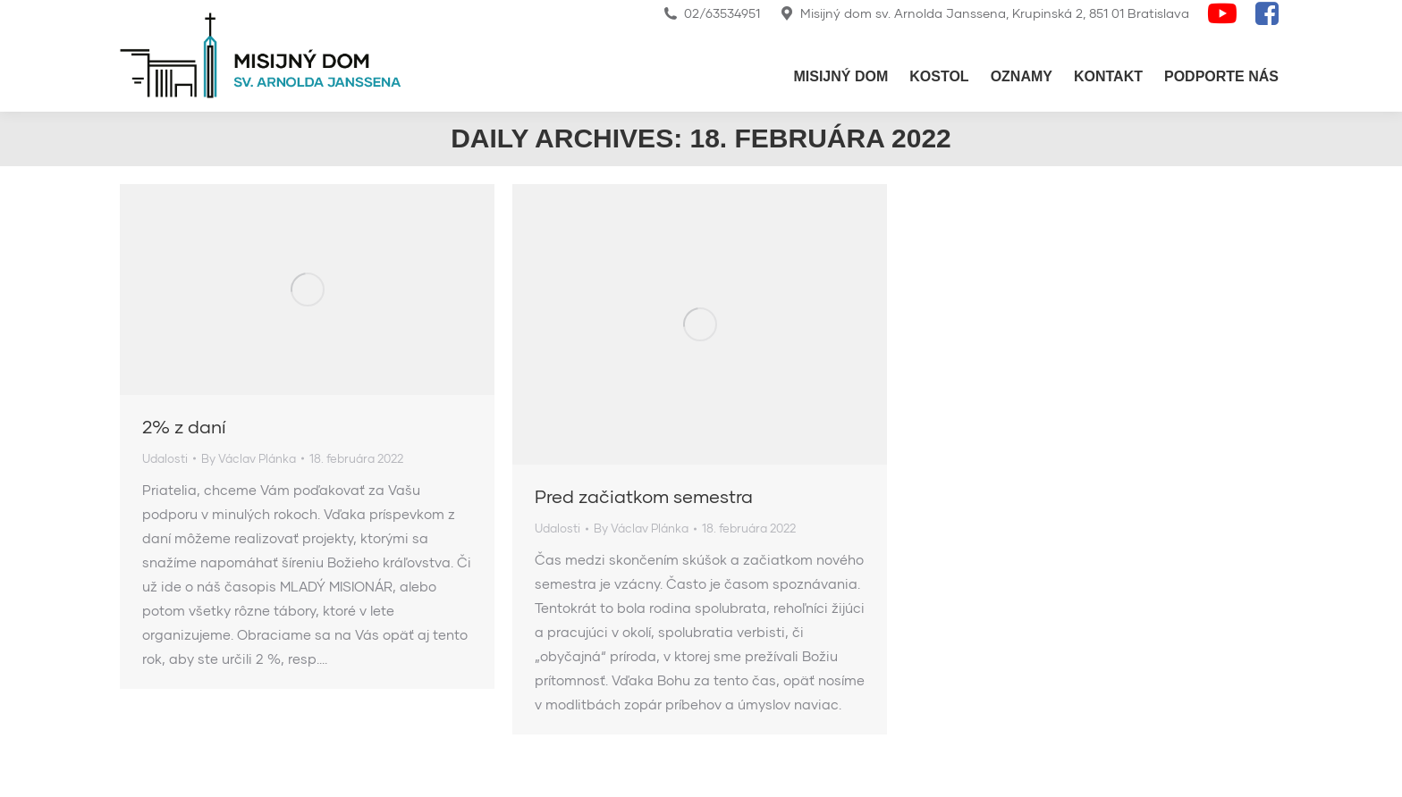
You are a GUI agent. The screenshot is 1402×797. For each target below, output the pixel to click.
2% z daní (184, 426)
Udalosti (165, 458)
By (248, 458)
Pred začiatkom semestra (644, 496)
